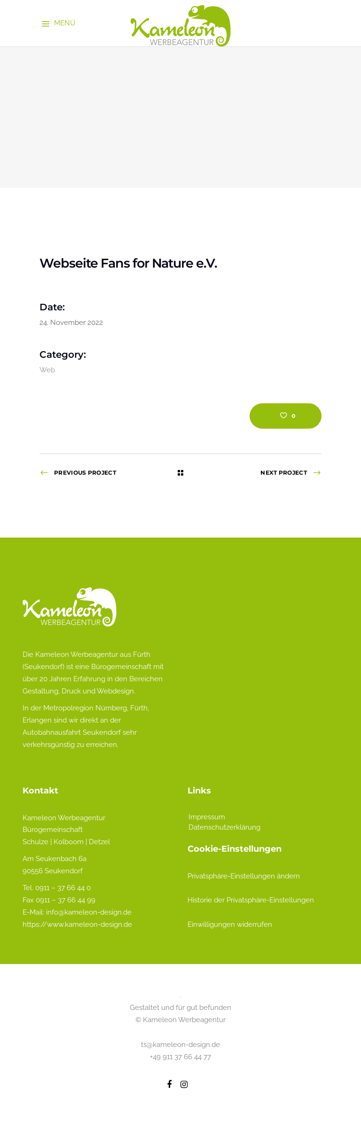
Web (47, 370)
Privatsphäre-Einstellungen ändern (244, 876)
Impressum (206, 817)
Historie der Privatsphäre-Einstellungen (251, 900)
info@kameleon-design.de (89, 912)
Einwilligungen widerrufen (230, 924)
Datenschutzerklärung (224, 827)
